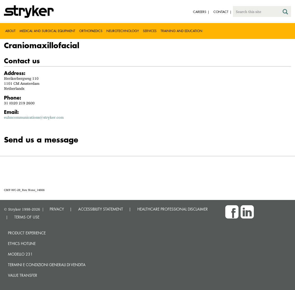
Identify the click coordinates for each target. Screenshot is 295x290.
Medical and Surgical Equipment (47, 31)
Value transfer (22, 275)
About (10, 31)
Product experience (27, 232)
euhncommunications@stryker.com (34, 117)
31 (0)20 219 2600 (19, 103)
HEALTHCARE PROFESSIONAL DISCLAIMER (172, 209)
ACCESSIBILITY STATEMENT (100, 209)
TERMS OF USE (26, 217)
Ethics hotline (22, 243)
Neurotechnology (122, 31)
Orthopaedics (90, 31)
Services (150, 31)
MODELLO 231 (20, 254)
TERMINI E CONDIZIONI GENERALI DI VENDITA (47, 264)
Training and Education (181, 31)
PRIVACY (57, 209)
